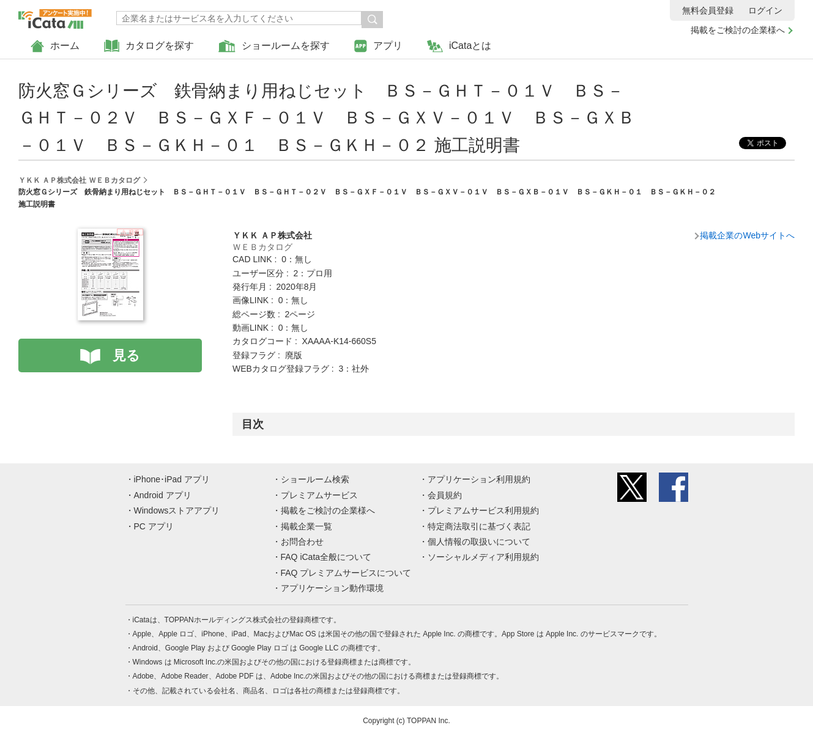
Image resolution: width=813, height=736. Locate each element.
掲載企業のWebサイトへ (747, 235)
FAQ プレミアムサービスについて (346, 573)
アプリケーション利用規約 (479, 479)
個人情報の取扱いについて (479, 541)
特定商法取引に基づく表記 (479, 526)
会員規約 (445, 495)
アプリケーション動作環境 (332, 588)
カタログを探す (149, 46)
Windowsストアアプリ (177, 510)
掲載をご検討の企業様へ (738, 30)
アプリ (378, 46)
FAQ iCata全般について (326, 557)
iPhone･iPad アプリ (172, 479)
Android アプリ (162, 495)
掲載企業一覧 (306, 526)
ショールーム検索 (315, 479)
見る (126, 355)
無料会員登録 (707, 10)
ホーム (55, 46)
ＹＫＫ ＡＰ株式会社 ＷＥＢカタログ (79, 180)
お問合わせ (302, 541)
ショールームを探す (274, 46)
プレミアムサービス (319, 495)
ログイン (765, 10)
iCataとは (459, 46)
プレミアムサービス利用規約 (483, 510)
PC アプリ (154, 526)
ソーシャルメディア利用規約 (483, 557)
